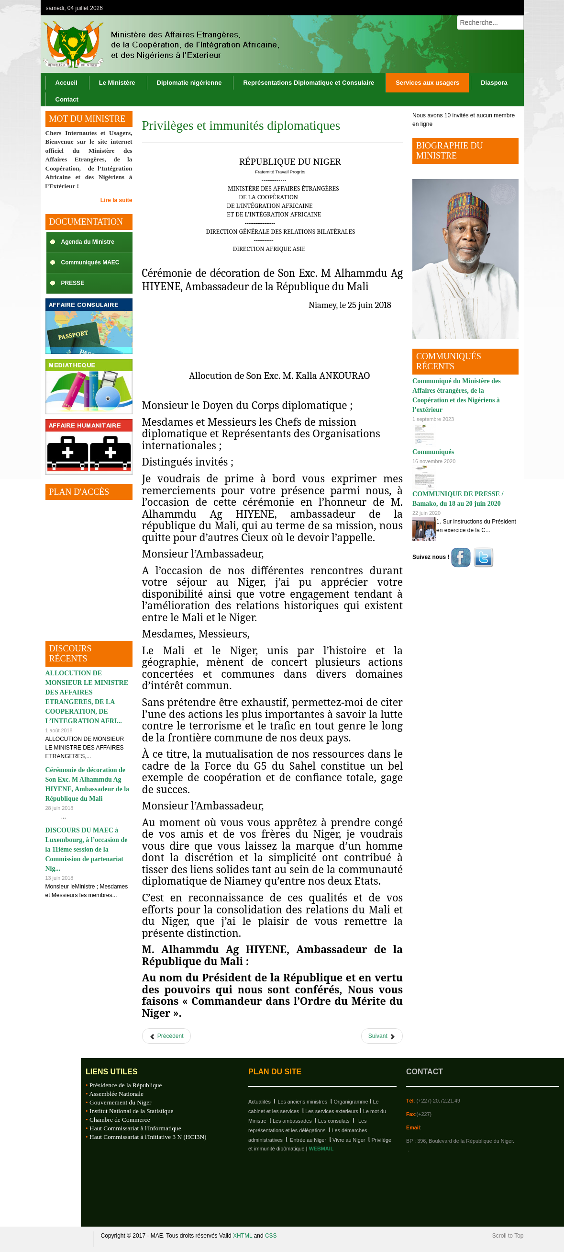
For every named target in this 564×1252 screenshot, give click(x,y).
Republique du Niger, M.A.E (64, 1239)
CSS (271, 1235)
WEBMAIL (321, 1148)
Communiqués (433, 451)
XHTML (242, 1235)
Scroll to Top (508, 1235)
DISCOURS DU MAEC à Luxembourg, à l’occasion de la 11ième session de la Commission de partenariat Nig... (86, 849)
